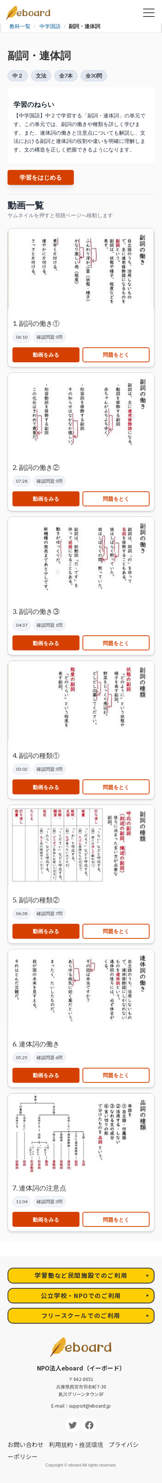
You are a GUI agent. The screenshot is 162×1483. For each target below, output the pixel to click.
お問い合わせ (26, 1444)
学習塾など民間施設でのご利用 (81, 1275)
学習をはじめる (41, 177)
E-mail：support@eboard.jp (81, 1405)
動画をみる (46, 354)
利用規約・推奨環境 (76, 1444)
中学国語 (50, 26)
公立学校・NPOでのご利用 (81, 1295)
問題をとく (116, 354)
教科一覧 (20, 26)
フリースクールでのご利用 (81, 1315)
